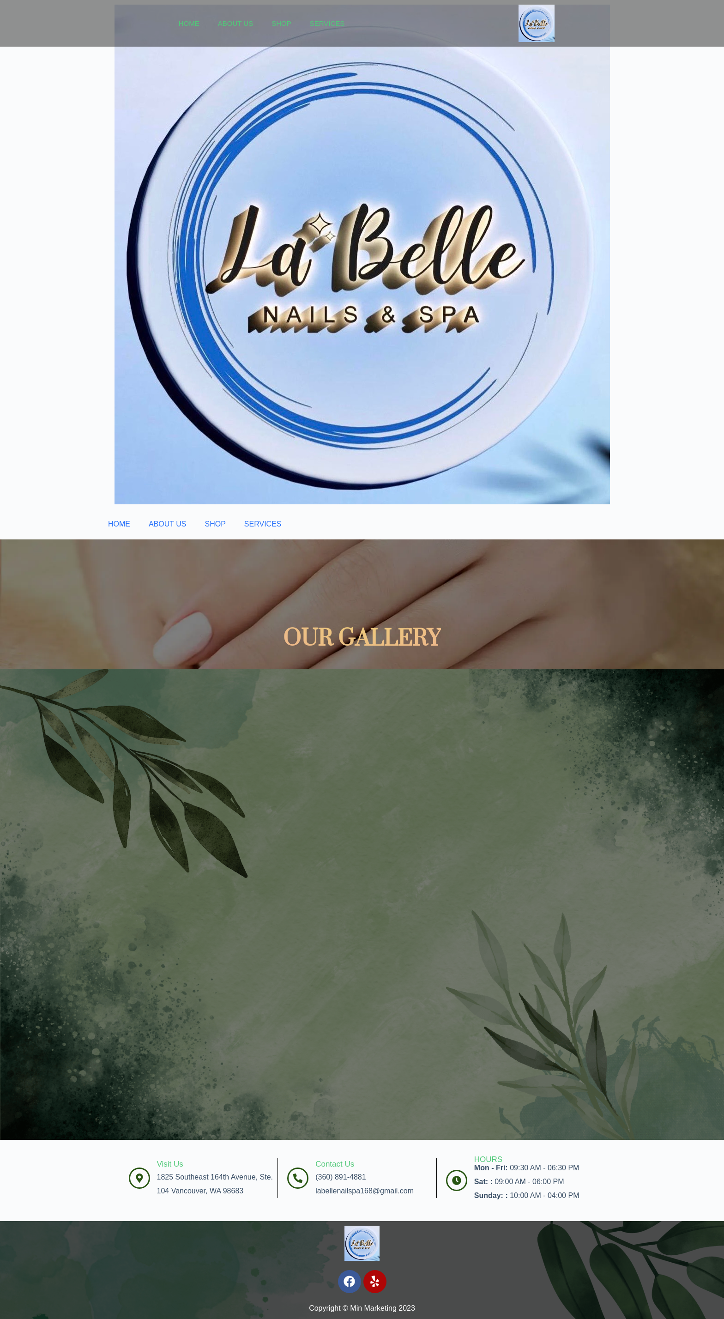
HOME (189, 23)
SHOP (281, 23)
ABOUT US (235, 23)
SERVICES (327, 23)
